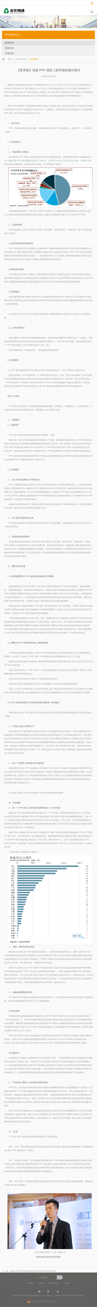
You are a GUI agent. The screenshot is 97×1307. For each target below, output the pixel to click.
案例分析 (9, 48)
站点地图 (66, 1283)
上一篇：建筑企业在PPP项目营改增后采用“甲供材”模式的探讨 (29, 1271)
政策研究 (9, 43)
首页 (9, 59)
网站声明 (41, 1283)
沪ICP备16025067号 (77, 1296)
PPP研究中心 (21, 59)
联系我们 (30, 1283)
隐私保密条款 (54, 1283)
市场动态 (9, 53)
